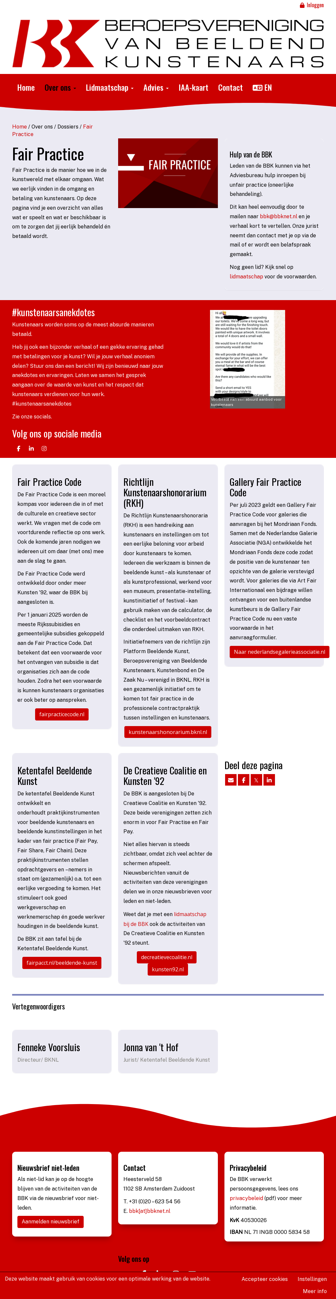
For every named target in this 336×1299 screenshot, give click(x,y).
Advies (156, 87)
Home (26, 87)
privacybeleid (247, 1198)
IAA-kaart (193, 87)
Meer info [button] (315, 1291)
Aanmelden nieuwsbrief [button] (50, 1221)
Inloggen (311, 5)
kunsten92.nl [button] (168, 969)
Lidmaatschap (110, 87)
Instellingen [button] (312, 1279)
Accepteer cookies (265, 1279)
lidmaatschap (247, 276)
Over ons (60, 87)
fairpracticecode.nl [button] (61, 714)
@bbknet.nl (278, 216)
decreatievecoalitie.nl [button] (166, 957)
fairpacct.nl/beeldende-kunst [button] (62, 962)
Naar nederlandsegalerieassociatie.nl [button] (279, 651)
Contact (230, 87)
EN (262, 87)
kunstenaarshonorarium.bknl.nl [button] (168, 732)
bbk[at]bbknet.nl (149, 1211)
